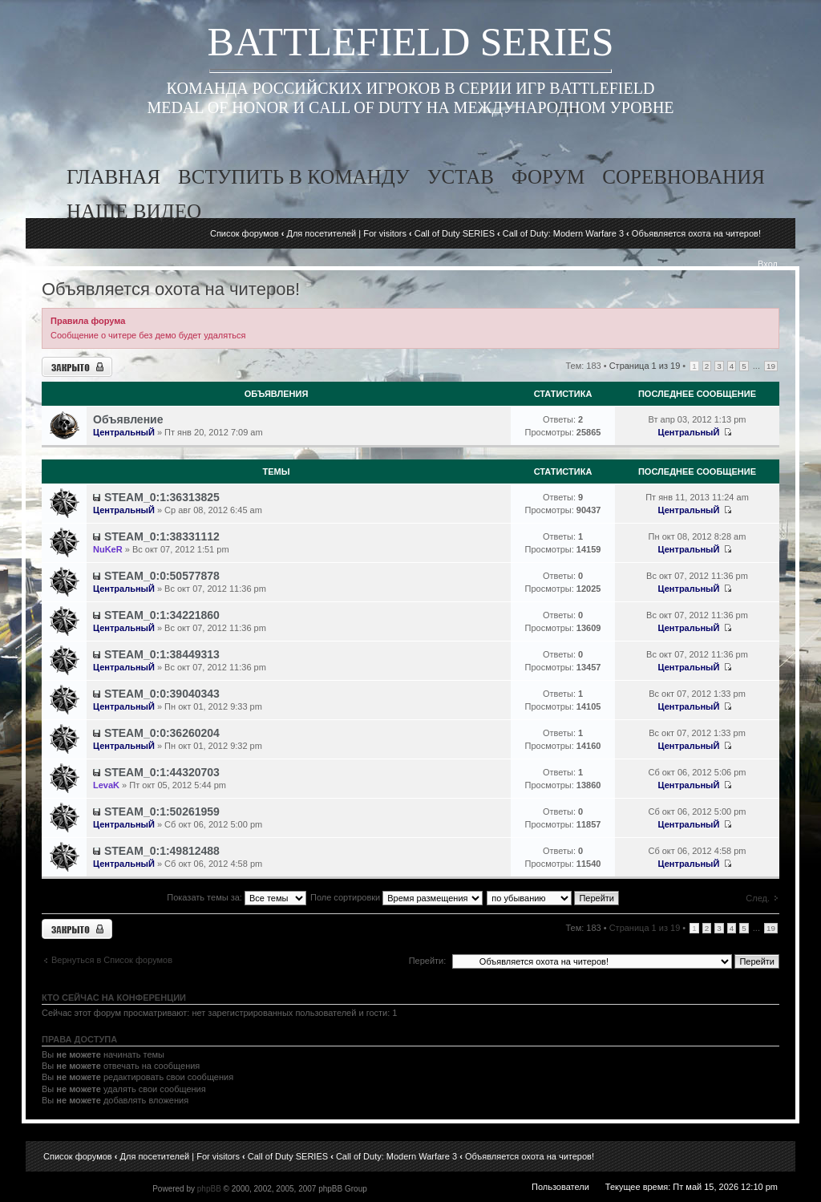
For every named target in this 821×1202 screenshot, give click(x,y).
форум (548, 177)
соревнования (683, 177)
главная (113, 177)
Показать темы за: (236, 897)
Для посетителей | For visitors (346, 233)
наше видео (134, 211)
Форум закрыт (77, 367)
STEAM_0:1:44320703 (162, 772)
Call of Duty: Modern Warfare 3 (563, 233)
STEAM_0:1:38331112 (162, 536)
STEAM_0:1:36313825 (162, 497)
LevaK (106, 785)
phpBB (209, 1188)
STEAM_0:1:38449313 (162, 654)
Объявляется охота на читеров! (696, 233)
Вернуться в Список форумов (111, 960)
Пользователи (560, 1187)
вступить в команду (294, 177)
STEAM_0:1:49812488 (162, 850)
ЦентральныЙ (124, 432)
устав (460, 177)
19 (770, 366)
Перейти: (428, 960)
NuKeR (108, 549)
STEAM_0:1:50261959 (162, 811)
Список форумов (244, 233)
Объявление (128, 419)
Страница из (645, 365)
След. (758, 898)
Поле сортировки (396, 897)
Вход (768, 264)
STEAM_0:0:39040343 (162, 693)
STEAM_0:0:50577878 (162, 575)
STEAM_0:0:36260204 (162, 732)
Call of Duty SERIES (455, 233)
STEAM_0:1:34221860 (162, 615)
